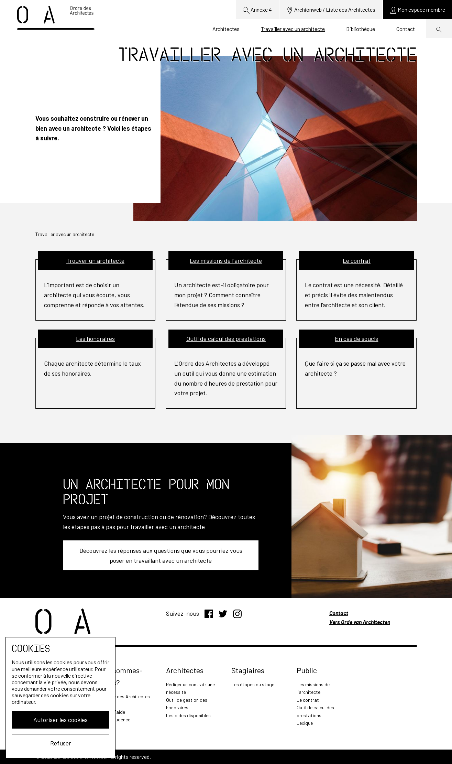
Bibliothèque (360, 28)
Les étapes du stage (252, 684)
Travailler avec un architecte (293, 28)
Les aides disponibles (188, 715)
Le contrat (308, 700)
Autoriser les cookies (60, 719)
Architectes (226, 28)
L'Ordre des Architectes (125, 696)
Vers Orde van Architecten (359, 621)
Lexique (305, 723)
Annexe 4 (257, 10)
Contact (405, 28)
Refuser (60, 743)
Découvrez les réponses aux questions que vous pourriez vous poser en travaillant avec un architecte (160, 555)
